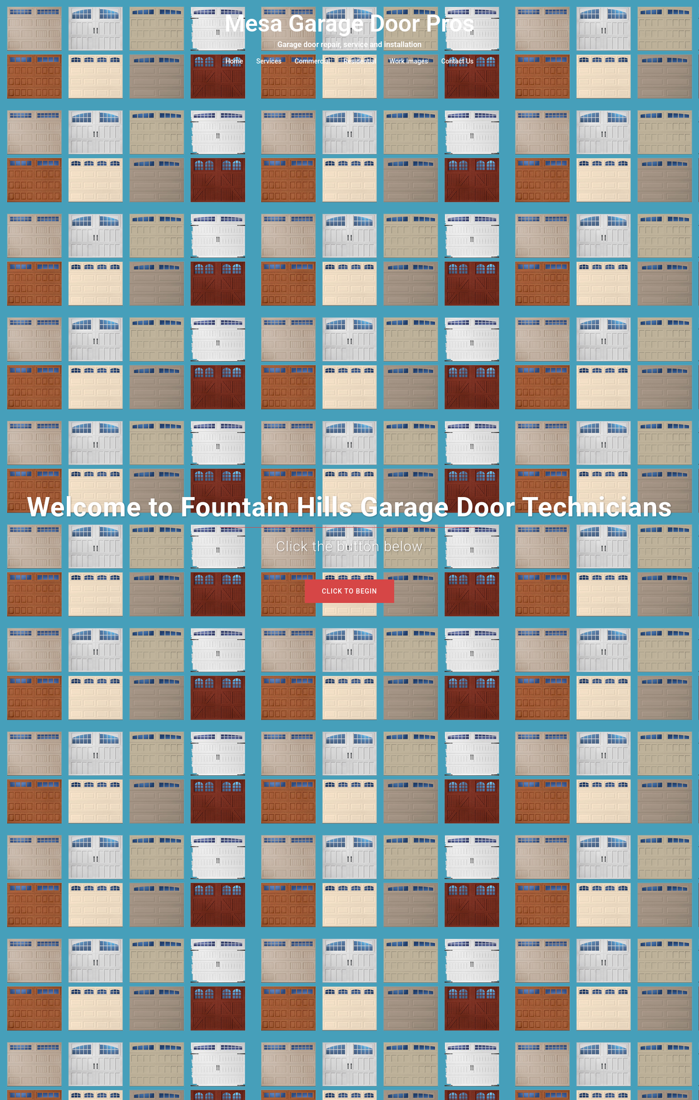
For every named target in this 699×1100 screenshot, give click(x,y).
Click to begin (349, 591)
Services (269, 61)
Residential (359, 61)
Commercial (312, 61)
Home (234, 61)
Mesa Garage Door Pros (349, 23)
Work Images (408, 61)
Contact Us (457, 61)
